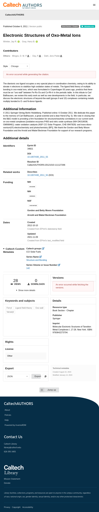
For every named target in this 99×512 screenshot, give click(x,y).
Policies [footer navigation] (8, 415)
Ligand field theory (23, 308)
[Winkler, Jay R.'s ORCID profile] (18, 41)
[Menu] (94, 5)
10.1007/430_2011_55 (37, 157)
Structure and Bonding (36, 260)
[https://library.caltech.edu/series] (41, 257)
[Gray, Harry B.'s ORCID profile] (36, 41)
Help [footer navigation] (7, 420)
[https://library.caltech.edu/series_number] (60, 265)
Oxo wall (39, 308)
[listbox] (19, 66)
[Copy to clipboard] (45, 376)
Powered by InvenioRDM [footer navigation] (15, 425)
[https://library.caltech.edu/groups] (44, 248)
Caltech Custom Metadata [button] (13, 250)
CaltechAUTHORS (14, 14)
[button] (26, 356)
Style (5, 66)
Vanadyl (10, 312)
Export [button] (38, 376)
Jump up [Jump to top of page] (47, 389)
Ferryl (9, 308)
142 (28, 268)
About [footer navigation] (7, 410)
